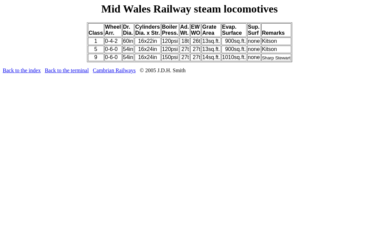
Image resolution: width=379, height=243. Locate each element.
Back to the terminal (67, 70)
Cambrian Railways (114, 70)
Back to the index (22, 70)
